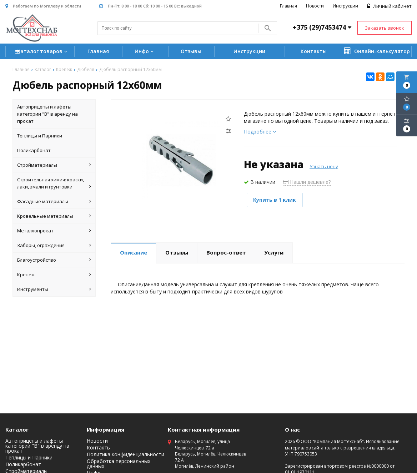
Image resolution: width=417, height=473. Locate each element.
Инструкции (345, 6)
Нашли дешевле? (307, 182)
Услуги (273, 252)
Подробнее (260, 132)
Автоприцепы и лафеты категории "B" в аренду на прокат (47, 114)
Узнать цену (324, 166)
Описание (133, 252)
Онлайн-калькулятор (377, 51)
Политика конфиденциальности (125, 454)
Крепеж (54, 274)
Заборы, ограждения (54, 245)
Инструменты (54, 289)
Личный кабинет (389, 6)
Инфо (145, 51)
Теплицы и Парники (39, 136)
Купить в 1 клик (276, 200)
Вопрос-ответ (226, 252)
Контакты (314, 51)
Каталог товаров (42, 52)
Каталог (17, 429)
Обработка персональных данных (118, 464)
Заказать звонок (384, 28)
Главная (288, 6)
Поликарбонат (34, 150)
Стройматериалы (54, 165)
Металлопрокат (54, 231)
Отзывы (191, 51)
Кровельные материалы (54, 216)
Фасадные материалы (54, 201)
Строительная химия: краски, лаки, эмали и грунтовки (54, 184)
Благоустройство (54, 260)
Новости (315, 6)
